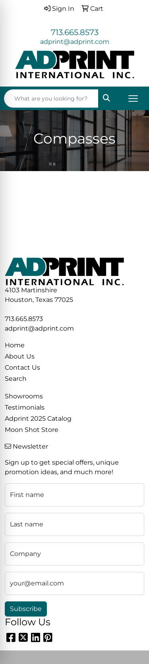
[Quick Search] (51, 98)
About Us (20, 356)
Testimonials (25, 407)
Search (16, 378)
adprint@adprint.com (74, 41)
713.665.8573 (75, 32)
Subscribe (26, 609)
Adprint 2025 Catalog (38, 418)
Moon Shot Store (31, 429)
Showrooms (24, 396)
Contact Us (22, 367)
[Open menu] (133, 98)
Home (15, 345)
